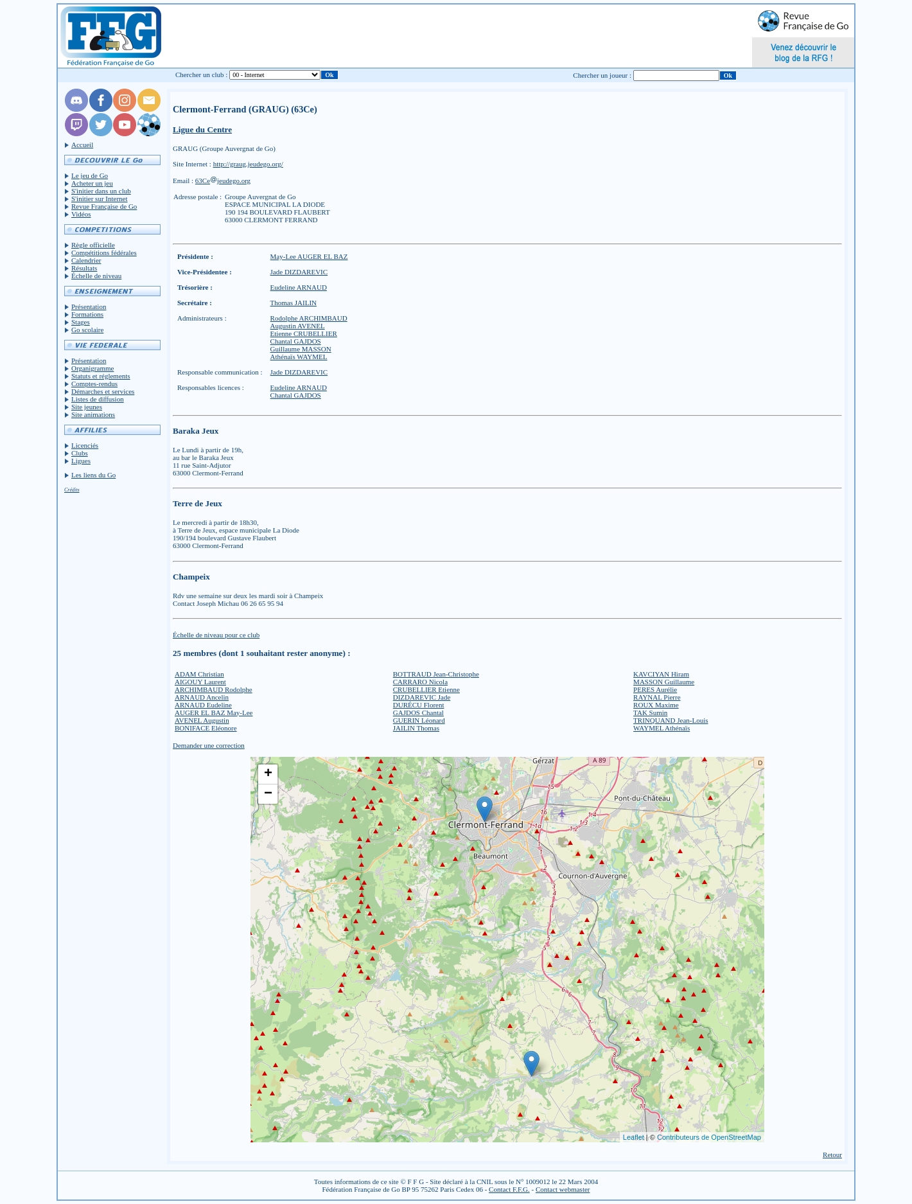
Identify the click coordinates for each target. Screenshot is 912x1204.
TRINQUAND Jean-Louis (670, 720)
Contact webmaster (563, 1189)
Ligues (81, 461)
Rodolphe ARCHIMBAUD (308, 318)
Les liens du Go (93, 475)
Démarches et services (102, 391)
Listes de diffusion (97, 399)
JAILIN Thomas (416, 728)
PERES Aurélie (655, 689)
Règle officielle (93, 245)
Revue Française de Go (104, 206)
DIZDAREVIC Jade (422, 697)
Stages (80, 322)
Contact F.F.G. (509, 1189)
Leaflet (633, 1137)
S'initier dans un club (101, 191)
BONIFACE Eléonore (206, 728)
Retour (832, 1154)
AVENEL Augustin (202, 720)
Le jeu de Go (89, 175)
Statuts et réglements (100, 376)
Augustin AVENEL (297, 326)
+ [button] (268, 774)
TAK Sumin (650, 712)
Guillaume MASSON (300, 349)
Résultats (84, 268)
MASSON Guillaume (663, 682)
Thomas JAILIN (293, 302)
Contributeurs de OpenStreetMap (709, 1137)
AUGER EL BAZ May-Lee (213, 712)
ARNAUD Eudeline (203, 705)
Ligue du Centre (202, 129)
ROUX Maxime (656, 705)
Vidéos (81, 214)
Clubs (79, 453)
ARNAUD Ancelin (202, 697)
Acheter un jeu (92, 183)
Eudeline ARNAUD (298, 287)
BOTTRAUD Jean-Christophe (436, 674)
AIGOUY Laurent (200, 682)
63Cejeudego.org (222, 180)
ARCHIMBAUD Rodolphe (213, 689)
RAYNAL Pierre (656, 697)
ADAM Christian (199, 674)
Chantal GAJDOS (295, 341)
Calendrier (86, 260)
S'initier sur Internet (99, 198)
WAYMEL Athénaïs (661, 728)
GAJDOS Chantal (418, 712)
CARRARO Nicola (420, 682)
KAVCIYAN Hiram (661, 674)
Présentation (88, 306)
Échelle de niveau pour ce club (216, 635)
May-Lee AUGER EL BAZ (309, 256)
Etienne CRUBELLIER (303, 333)
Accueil (82, 144)
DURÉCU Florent (418, 705)
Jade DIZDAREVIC (299, 272)
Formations (87, 314)
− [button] (268, 794)
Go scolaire (87, 329)
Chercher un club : (201, 74)
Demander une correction (209, 745)
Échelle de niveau (96, 275)
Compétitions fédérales (104, 252)
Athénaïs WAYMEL (299, 356)
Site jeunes (86, 407)
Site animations (93, 414)
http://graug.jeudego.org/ (248, 164)
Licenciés (84, 445)
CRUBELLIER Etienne (426, 689)
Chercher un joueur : (602, 75)
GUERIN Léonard (419, 720)
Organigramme (92, 368)
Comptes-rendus (94, 383)
